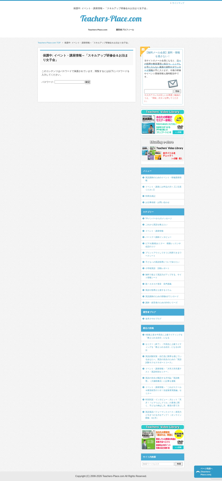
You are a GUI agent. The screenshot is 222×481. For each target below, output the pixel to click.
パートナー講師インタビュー (158, 237)
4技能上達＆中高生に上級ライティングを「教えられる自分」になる (164, 336)
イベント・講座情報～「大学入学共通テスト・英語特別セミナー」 (163, 370)
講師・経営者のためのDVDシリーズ (161, 302)
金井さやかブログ (153, 318)
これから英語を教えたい (156, 224)
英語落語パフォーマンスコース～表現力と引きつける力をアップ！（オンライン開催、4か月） (163, 415)
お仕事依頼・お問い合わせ (157, 202)
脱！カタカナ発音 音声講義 (158, 284)
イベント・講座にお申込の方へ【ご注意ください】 (163, 188)
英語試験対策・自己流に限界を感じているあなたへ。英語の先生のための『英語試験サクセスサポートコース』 (163, 359)
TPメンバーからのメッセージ (158, 218)
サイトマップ (178, 3)
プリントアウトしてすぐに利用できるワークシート (163, 254)
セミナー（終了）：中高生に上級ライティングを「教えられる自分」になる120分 (163, 347)
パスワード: (63, 82)
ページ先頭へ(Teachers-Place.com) (207, 471)
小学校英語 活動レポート (157, 268)
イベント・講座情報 (154, 231)
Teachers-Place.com (111, 18)
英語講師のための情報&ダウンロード (162, 296)
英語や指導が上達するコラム (158, 290)
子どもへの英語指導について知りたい (162, 262)
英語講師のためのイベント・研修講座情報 (163, 179)
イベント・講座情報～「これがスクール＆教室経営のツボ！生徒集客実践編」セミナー (163, 390)
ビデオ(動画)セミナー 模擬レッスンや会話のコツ (163, 245)
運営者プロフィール (125, 30)
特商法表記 (150, 196)
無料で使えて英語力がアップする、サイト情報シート (163, 276)
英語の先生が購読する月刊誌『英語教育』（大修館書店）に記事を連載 (162, 379)
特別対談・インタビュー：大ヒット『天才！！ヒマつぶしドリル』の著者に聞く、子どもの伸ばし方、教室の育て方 (163, 402)
